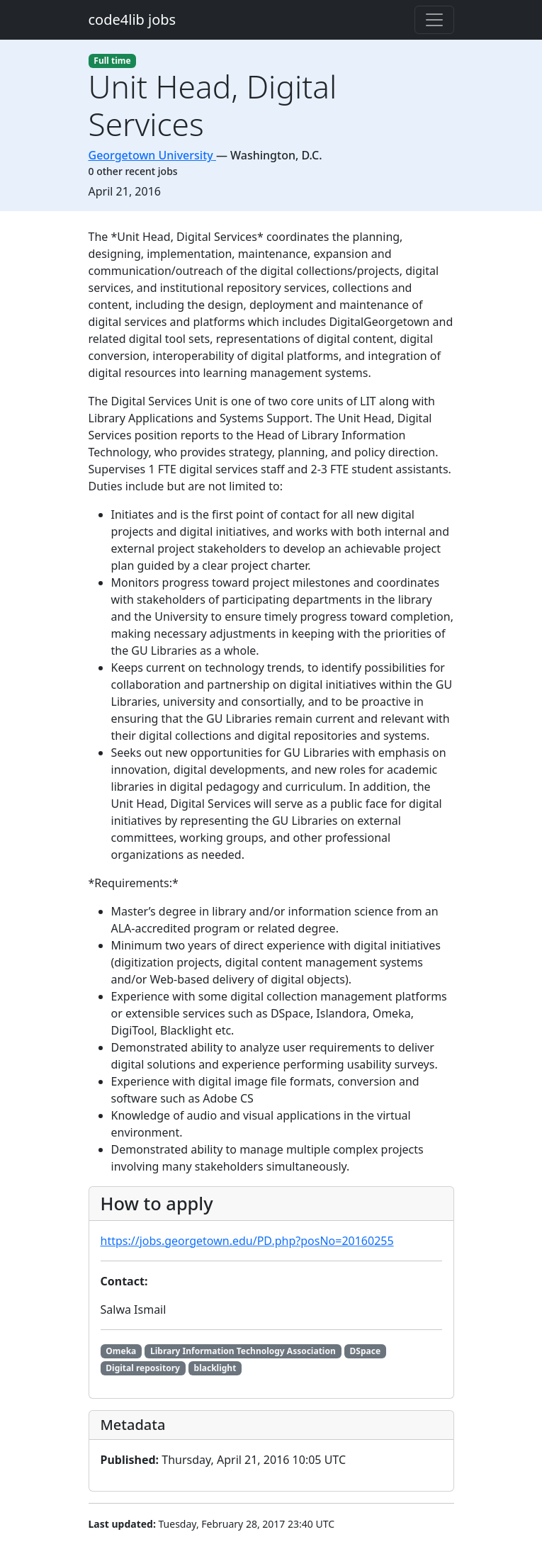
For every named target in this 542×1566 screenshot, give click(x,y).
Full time (112, 61)
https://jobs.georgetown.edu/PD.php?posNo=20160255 (247, 1241)
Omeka (121, 1351)
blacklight (215, 1368)
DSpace (365, 1351)
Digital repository (143, 1368)
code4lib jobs (132, 19)
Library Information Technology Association (243, 1351)
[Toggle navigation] (434, 20)
